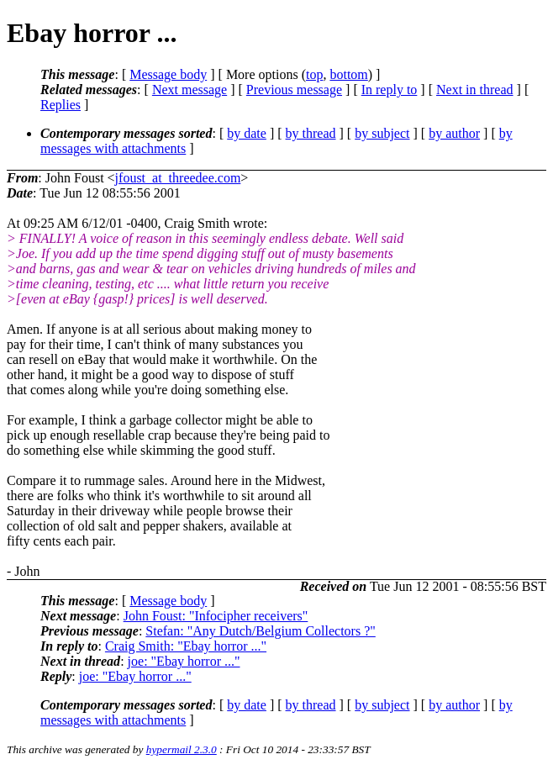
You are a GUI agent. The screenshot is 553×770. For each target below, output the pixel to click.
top (314, 74)
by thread (311, 133)
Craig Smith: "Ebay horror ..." (185, 646)
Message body (168, 74)
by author (454, 133)
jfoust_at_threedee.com (178, 178)
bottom (348, 74)
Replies (60, 105)
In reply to (389, 89)
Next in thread (475, 89)
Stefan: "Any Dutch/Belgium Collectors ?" (260, 631)
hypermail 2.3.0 (181, 749)
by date (246, 133)
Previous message (294, 89)
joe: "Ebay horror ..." (184, 661)
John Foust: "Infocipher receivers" (216, 616)
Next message (189, 89)
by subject (382, 133)
